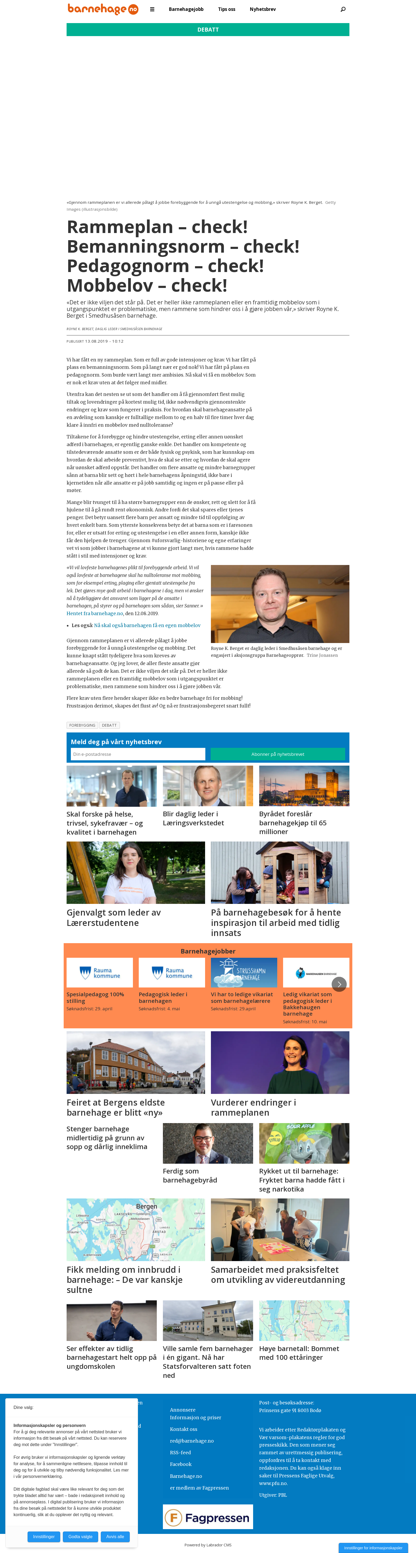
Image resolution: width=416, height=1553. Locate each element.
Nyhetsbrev (263, 9)
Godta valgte (80, 1536)
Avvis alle (115, 1536)
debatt (109, 725)
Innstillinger (44, 1536)
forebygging (83, 725)
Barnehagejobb (186, 9)
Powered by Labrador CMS (208, 1544)
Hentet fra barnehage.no (95, 613)
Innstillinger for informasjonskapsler (373, 1548)
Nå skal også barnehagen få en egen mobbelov (147, 625)
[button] (339, 984)
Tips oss (226, 9)
